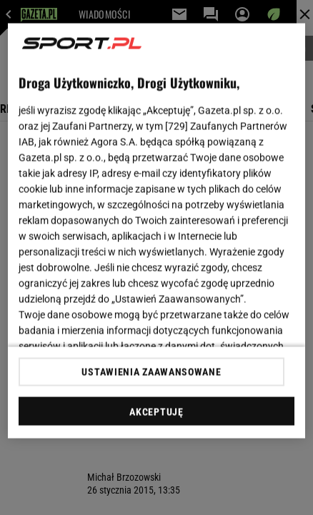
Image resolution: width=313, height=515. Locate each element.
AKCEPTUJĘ (156, 411)
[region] (156, 231)
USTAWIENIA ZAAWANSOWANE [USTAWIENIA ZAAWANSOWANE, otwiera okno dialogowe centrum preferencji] (151, 371)
